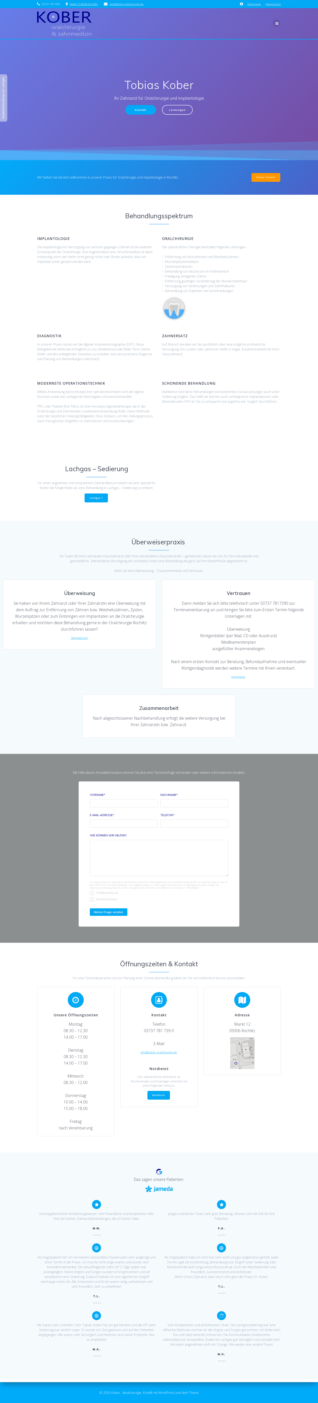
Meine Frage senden (108, 915)
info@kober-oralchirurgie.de (159, 1055)
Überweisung (79, 640)
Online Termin (265, 178)
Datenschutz (273, 4)
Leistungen (178, 110)
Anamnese (238, 678)
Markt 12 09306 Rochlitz (84, 4)
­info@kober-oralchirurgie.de (127, 4)
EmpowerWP (209, 1392)
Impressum (254, 4)
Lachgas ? (96, 499)
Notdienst (158, 1100)
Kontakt (139, 110)
